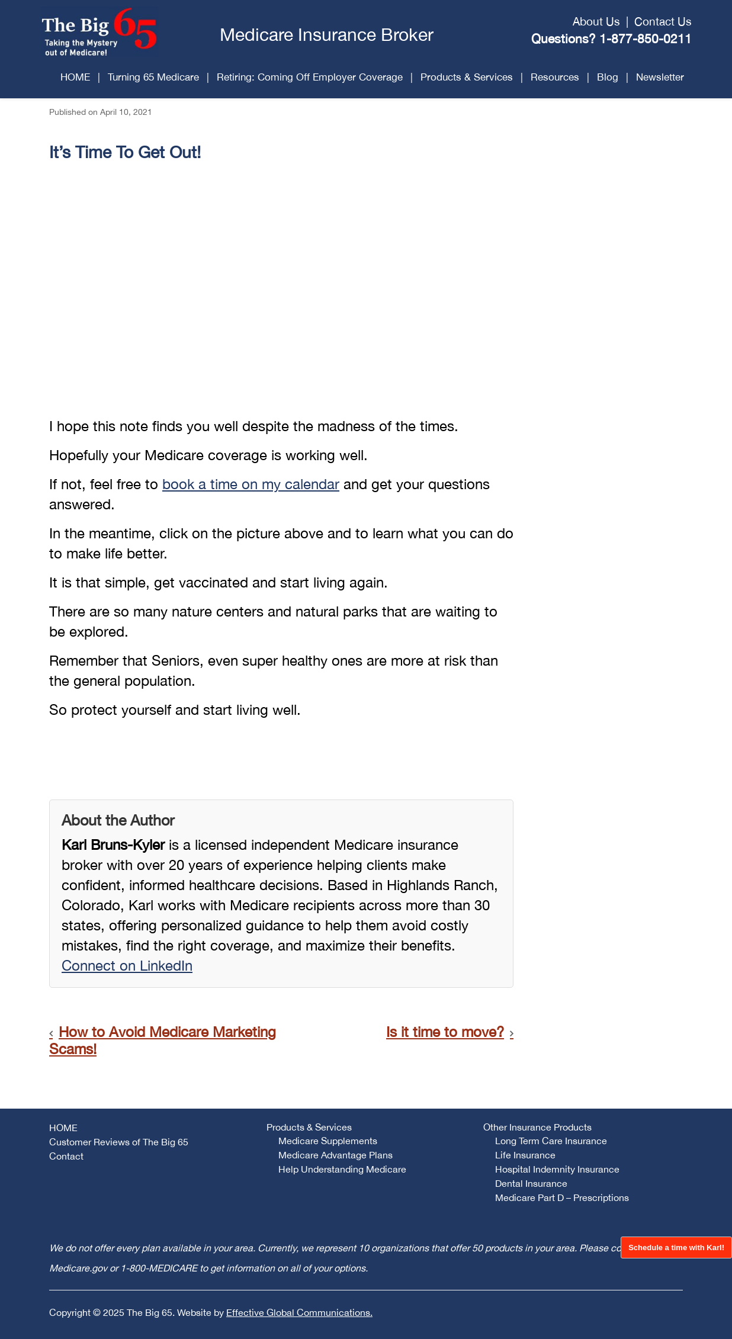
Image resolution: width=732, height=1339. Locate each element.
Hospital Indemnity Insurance (557, 1169)
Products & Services (466, 77)
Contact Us (663, 21)
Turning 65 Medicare (153, 77)
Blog (607, 77)
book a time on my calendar (250, 484)
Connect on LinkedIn (127, 965)
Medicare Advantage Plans (335, 1154)
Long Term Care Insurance (551, 1140)
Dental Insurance (531, 1183)
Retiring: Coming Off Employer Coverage (310, 77)
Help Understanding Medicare (342, 1169)
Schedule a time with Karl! (676, 1247)
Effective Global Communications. (299, 1312)
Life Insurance (525, 1154)
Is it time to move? (445, 1031)
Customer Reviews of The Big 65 (118, 1141)
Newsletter (660, 77)
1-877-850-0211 (645, 38)
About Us (596, 21)
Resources (555, 77)
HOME (75, 77)
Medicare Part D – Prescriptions (562, 1197)
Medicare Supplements (327, 1140)
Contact (66, 1156)
